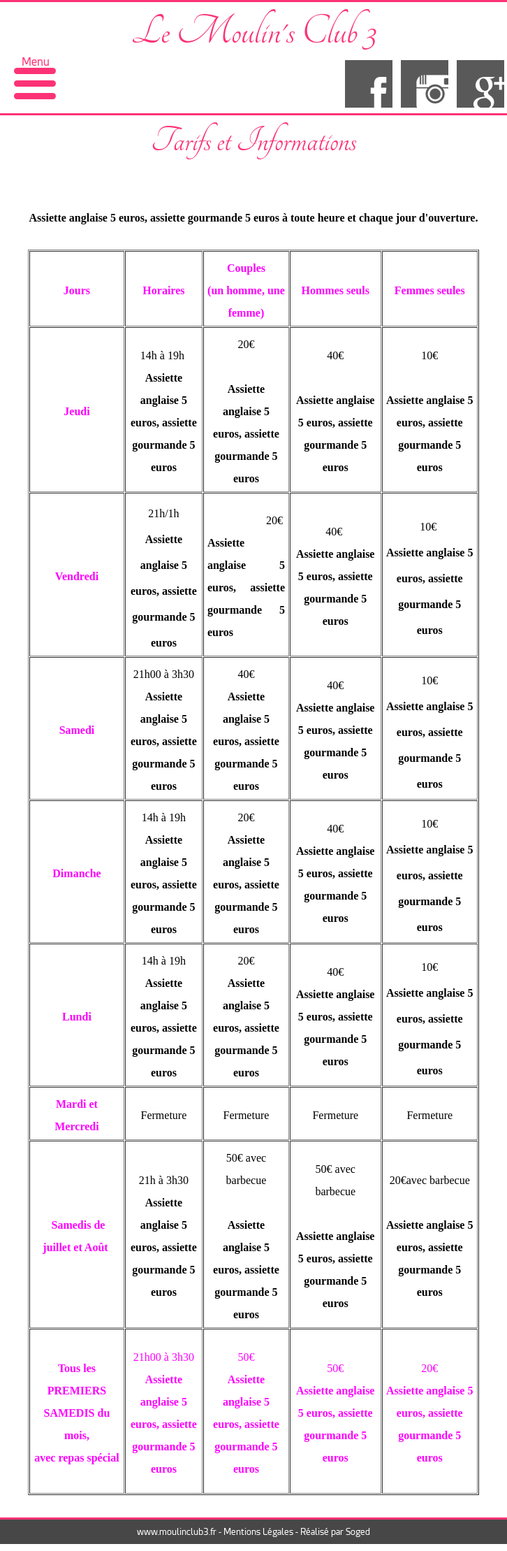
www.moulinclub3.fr (176, 1532)
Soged (358, 1532)
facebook (368, 84)
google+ (480, 84)
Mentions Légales (258, 1532)
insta (424, 84)
